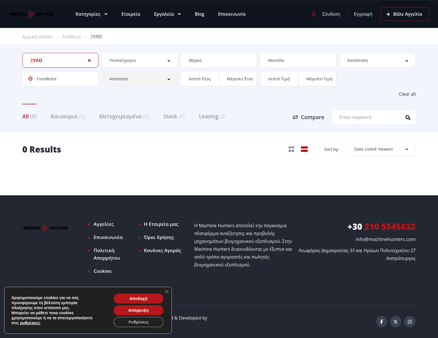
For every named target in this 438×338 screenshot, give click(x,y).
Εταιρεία (130, 14)
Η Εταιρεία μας (161, 224)
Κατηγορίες (88, 14)
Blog (199, 14)
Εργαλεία (164, 14)
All (29, 116)
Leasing (212, 116)
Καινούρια (68, 116)
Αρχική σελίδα (37, 37)
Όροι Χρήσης (159, 237)
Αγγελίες (104, 224)
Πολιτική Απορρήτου (107, 254)
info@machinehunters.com (386, 239)
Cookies (102, 271)
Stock (174, 116)
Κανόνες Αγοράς (162, 250)
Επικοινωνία (232, 14)
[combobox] (60, 60)
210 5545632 (381, 226)
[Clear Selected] (89, 60)
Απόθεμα (71, 37)
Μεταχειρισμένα (124, 116)
